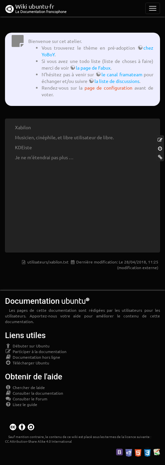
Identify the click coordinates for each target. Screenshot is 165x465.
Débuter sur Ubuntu (27, 345)
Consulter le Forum (26, 398)
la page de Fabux (93, 68)
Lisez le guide (21, 404)
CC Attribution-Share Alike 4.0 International (38, 441)
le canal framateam (121, 74)
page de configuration (108, 88)
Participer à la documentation (36, 351)
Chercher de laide (25, 387)
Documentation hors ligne (32, 357)
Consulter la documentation (34, 393)
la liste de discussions (116, 81)
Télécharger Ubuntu (27, 362)
